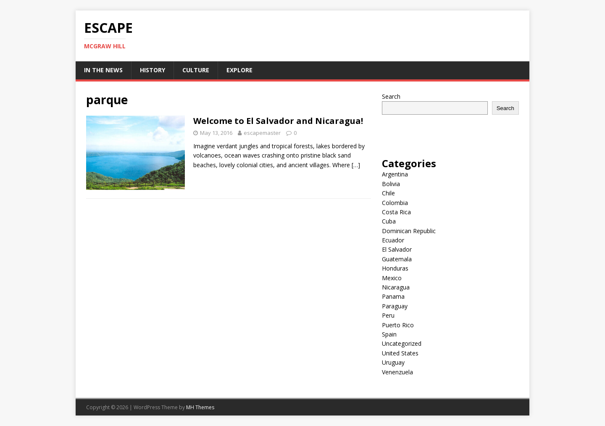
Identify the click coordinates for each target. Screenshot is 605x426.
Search (391, 96)
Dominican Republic (409, 231)
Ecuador (393, 240)
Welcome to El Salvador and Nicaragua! (278, 120)
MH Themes (200, 407)
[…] (356, 165)
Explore (239, 70)
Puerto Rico (398, 325)
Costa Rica (396, 212)
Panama (393, 296)
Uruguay (393, 362)
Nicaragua (396, 287)
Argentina (395, 174)
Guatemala (397, 259)
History (152, 70)
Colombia (395, 203)
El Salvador (397, 249)
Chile (388, 193)
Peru (388, 315)
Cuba (389, 221)
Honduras (395, 268)
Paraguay (395, 306)
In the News (103, 70)
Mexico (392, 278)
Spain (389, 334)
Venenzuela (397, 372)
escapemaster (262, 133)
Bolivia (391, 184)
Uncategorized (401, 343)
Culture (195, 70)
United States (400, 353)
